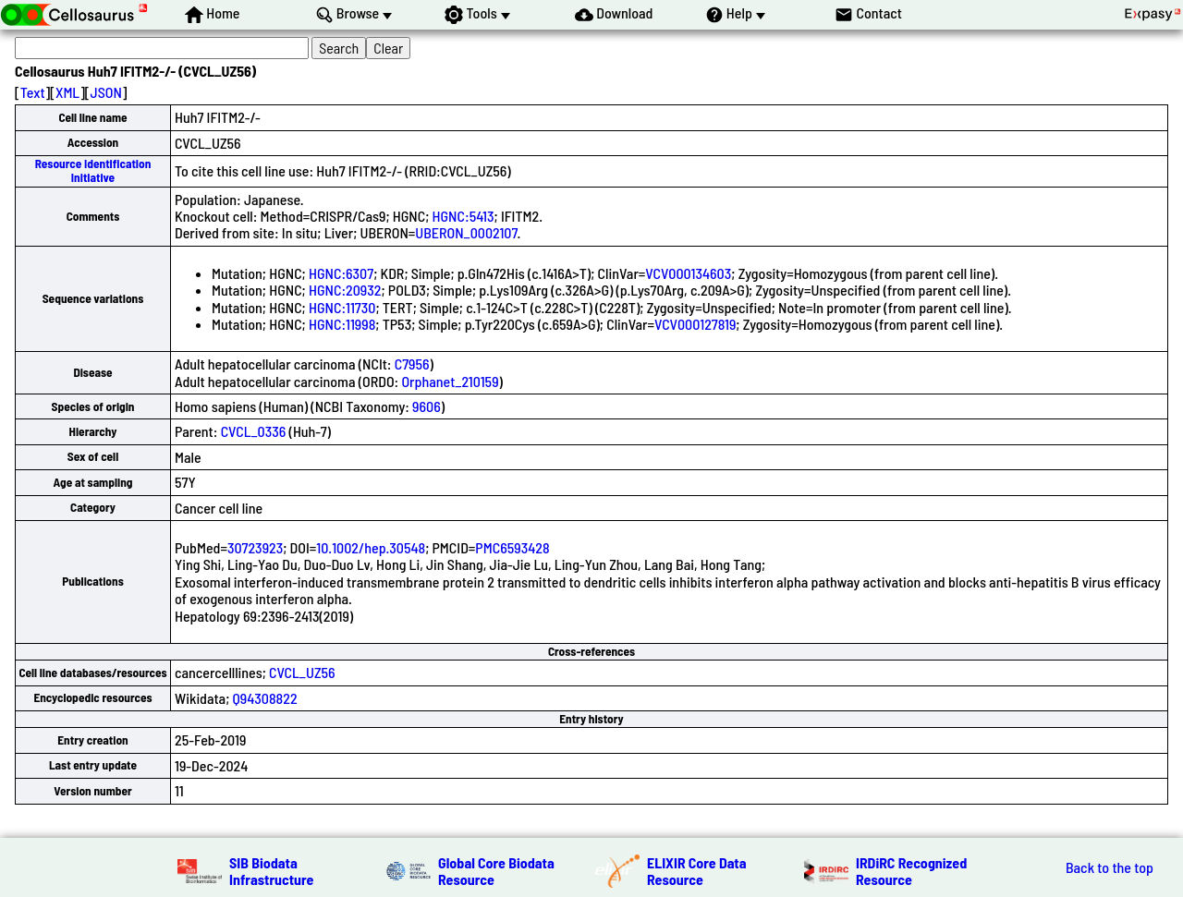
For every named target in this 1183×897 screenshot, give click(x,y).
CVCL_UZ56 (302, 672)
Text (32, 92)
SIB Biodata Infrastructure (271, 871)
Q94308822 (265, 698)
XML (67, 92)
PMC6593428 (512, 547)
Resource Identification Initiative (93, 170)
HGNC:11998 (342, 324)
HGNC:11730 (342, 307)
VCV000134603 (688, 273)
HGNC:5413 (463, 215)
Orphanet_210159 (449, 381)
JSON (106, 92)
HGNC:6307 (341, 273)
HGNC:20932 (345, 289)
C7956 (412, 363)
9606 (426, 406)
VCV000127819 (695, 324)
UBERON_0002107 (466, 232)
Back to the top (1109, 867)
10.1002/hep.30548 (370, 547)
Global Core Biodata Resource (496, 871)
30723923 (255, 547)
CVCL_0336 (254, 431)
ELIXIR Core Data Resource (697, 871)
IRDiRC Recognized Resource (911, 871)
